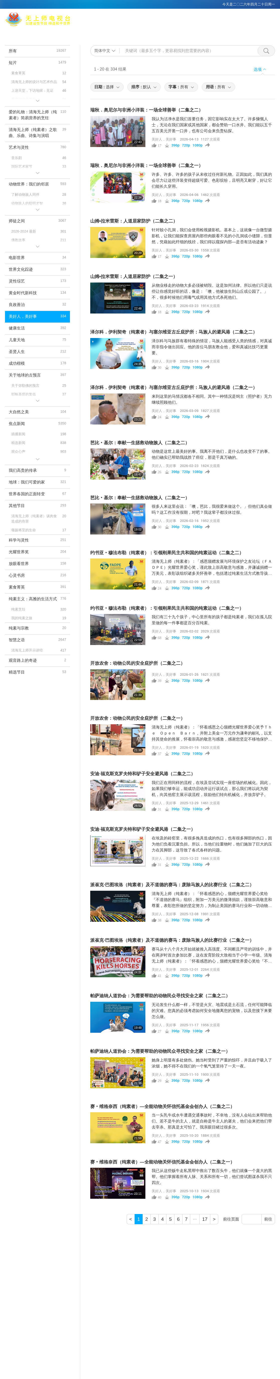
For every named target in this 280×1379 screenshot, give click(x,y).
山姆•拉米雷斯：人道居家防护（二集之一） (133, 276)
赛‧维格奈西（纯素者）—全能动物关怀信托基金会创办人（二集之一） (162, 1162)
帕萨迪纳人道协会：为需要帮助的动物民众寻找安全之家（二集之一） (160, 1051)
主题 (181, 32)
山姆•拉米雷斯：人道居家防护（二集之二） (133, 221)
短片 (210, 32)
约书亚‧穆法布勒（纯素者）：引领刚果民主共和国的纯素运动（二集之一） (167, 608)
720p (186, 145)
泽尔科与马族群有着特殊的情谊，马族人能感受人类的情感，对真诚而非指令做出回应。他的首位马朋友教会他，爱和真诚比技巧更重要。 (212, 347)
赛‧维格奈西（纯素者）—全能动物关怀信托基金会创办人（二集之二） (162, 1106)
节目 (196, 32)
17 (204, 1219)
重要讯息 (228, 32)
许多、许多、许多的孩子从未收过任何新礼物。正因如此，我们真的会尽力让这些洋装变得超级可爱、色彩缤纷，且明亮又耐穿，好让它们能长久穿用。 (212, 180)
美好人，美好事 (164, 139)
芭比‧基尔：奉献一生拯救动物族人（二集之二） (140, 442)
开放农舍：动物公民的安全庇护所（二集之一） (137, 718)
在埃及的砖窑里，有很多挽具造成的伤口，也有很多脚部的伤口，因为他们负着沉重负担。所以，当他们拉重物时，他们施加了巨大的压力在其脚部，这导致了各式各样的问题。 (212, 844)
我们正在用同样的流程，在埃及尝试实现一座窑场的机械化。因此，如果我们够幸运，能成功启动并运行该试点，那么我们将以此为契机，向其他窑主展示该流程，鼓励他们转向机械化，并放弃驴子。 (212, 788)
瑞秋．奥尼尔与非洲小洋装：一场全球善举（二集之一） (146, 165)
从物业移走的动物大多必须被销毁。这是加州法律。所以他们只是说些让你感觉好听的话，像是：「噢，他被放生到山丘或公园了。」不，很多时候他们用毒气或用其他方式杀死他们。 (212, 291)
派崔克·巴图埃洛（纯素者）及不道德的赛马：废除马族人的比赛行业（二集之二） (172, 884)
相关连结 (163, 32)
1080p (198, 145)
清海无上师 (94, 32)
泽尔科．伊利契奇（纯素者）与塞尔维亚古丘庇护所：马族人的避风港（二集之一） (173, 387)
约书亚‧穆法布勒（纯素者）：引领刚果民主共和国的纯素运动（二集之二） (167, 552)
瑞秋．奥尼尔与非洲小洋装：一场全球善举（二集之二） (146, 110)
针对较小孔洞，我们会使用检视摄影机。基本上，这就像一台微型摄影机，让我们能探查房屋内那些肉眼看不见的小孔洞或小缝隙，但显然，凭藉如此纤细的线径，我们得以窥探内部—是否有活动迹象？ (212, 236)
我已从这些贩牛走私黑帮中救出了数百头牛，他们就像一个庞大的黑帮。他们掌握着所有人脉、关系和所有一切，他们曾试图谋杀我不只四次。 (212, 1176)
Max (74, 32)
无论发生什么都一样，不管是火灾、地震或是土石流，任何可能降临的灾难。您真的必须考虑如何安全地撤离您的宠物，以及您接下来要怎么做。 (212, 1010)
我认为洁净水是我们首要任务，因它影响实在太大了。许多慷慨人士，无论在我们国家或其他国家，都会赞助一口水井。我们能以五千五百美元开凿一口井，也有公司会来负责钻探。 (212, 125)
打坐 (115, 32)
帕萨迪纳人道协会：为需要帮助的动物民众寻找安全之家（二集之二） (160, 995)
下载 (247, 32)
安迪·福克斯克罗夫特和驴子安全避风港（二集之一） (142, 829)
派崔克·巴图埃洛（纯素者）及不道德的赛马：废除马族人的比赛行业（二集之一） (172, 940)
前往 (268, 1219)
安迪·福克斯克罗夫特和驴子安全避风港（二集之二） (142, 773)
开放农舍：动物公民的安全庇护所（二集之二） (137, 663)
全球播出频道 (137, 32)
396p (175, 145)
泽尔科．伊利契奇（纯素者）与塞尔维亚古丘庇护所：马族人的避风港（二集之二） (173, 332)
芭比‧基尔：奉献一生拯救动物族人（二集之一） (140, 497)
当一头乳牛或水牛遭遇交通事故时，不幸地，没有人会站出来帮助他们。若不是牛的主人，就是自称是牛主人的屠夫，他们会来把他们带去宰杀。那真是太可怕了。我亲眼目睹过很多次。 (212, 1121)
